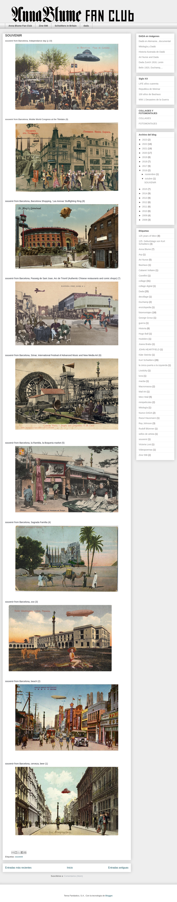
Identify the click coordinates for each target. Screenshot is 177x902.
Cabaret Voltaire (147, 270)
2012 (145, 202)
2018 (145, 161)
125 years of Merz (148, 236)
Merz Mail (144, 397)
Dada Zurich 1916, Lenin (151, 62)
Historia (142, 328)
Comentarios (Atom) (73, 876)
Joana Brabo (145, 344)
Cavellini (143, 275)
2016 (145, 170)
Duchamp (143, 302)
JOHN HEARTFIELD (149, 349)
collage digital (145, 286)
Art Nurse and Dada (149, 57)
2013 (145, 198)
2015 (145, 189)
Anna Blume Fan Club (20, 25)
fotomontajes (145, 312)
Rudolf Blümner (146, 428)
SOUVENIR (13, 35)
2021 (145, 148)
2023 (145, 139)
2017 (145, 166)
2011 (145, 206)
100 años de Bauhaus (150, 94)
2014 (145, 193)
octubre (149, 178)
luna (141, 376)
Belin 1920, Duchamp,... (151, 67)
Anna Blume (145, 249)
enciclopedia (145, 307)
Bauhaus (143, 265)
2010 (145, 211)
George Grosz (146, 317)
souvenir (19, 857)
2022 (145, 144)
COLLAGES (145, 118)
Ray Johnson (145, 423)
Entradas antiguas (118, 867)
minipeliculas (145, 402)
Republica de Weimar (149, 89)
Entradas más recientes (18, 867)
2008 (145, 220)
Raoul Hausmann (147, 418)
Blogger (108, 895)
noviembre (150, 174)
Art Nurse (143, 259)
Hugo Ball (144, 333)
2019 (145, 157)
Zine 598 (43, 25)
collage (142, 281)
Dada (141, 291)
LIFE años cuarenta (148, 83)
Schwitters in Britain (65, 25)
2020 (145, 153)
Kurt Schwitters (146, 360)
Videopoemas (145, 449)
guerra (142, 323)
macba (142, 381)
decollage (143, 296)
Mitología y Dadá (147, 46)
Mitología (143, 407)
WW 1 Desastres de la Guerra (154, 99)
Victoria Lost (145, 444)
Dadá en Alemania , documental (155, 41)
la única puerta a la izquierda (153, 365)
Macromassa (145, 386)
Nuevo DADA (145, 413)
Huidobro (143, 339)
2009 (145, 215)
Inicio (70, 867)
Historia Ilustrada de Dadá (152, 52)
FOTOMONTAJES (148, 123)
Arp (140, 254)
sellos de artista (146, 434)
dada (86, 25)
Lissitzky (143, 370)
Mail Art (142, 391)
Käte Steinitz (145, 354)
